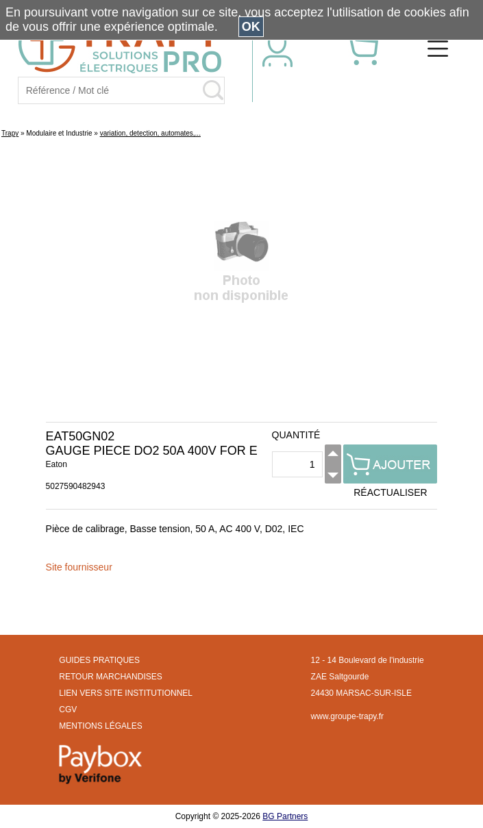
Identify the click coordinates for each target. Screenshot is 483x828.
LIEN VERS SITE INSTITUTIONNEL (126, 693)
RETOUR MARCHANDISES (110, 676)
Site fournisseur (79, 567)
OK (251, 27)
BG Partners (285, 816)
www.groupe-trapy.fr (347, 716)
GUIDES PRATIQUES (99, 660)
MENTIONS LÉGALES (100, 726)
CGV (68, 709)
